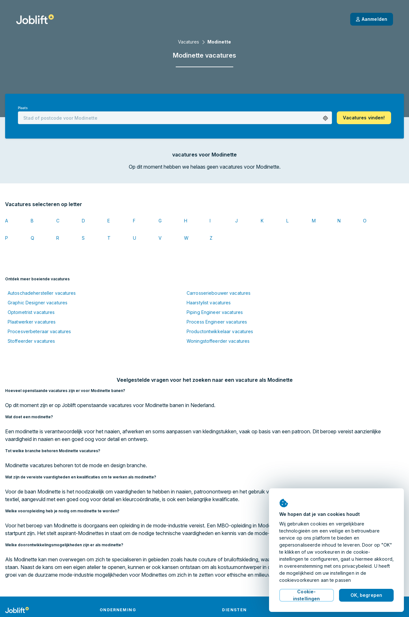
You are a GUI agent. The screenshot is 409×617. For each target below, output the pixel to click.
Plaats (22, 108)
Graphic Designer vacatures (37, 302)
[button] (325, 118)
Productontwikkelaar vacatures (220, 331)
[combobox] (175, 117)
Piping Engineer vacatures (215, 312)
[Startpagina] (35, 19)
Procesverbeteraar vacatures (39, 331)
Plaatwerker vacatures (32, 322)
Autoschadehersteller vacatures (42, 293)
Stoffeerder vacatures (31, 341)
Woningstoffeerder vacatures (218, 341)
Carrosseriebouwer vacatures (219, 293)
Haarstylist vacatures (209, 302)
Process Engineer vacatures (217, 322)
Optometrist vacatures (31, 312)
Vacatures (188, 41)
